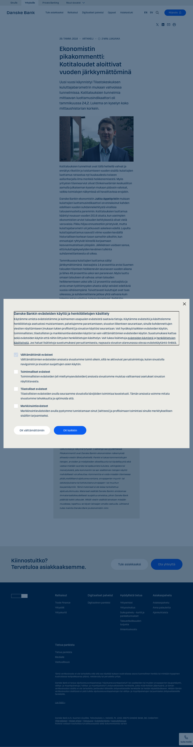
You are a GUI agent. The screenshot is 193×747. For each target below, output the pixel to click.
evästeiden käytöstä (140, 338)
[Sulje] (184, 304)
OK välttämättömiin (32, 430)
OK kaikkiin (70, 430)
